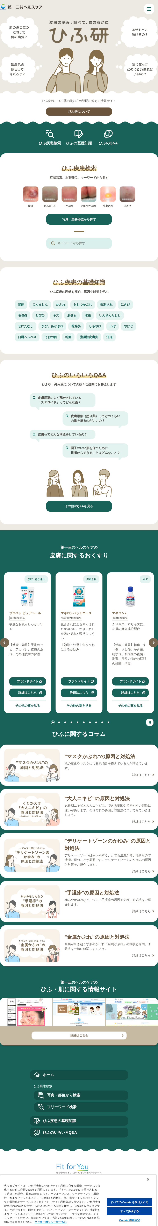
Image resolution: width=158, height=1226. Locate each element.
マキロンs (119, 613)
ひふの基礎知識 (79, 143)
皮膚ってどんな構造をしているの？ (62, 434)
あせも (72, 315)
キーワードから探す (71, 243)
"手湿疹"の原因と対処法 (92, 893)
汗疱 (109, 337)
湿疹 (21, 304)
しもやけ (95, 326)
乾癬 (68, 337)
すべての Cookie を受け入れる (129, 1202)
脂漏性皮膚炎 (89, 337)
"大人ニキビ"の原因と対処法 (97, 798)
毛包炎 (22, 315)
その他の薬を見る (27, 705)
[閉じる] (148, 1179)
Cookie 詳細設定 (129, 1220)
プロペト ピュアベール (25, 613)
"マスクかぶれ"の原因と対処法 (100, 756)
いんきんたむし (110, 315)
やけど (128, 326)
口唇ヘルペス (27, 337)
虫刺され (106, 304)
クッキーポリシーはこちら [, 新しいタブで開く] (51, 1222)
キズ (56, 315)
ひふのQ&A (108, 143)
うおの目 (51, 337)
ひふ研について (79, 111)
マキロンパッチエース (76, 613)
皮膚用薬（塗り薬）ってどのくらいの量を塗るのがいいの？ (95, 418)
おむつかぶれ (82, 304)
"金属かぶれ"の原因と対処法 (97, 937)
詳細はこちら (27, 692)
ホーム (48, 1075)
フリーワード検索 (62, 1107)
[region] (78, 1200)
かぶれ (60, 304)
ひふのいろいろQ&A (60, 1132)
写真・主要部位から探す (79, 219)
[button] (4, 642)
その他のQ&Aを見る (79, 506)
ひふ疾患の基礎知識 (59, 1121)
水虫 (88, 315)
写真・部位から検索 (63, 1095)
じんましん (40, 304)
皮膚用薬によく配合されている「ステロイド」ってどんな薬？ (59, 400)
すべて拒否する (129, 1211)
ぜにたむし (25, 326)
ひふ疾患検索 (50, 143)
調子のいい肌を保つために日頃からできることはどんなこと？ (95, 450)
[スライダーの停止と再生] (149, 722)
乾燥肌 (76, 326)
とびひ (40, 315)
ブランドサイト (27, 681)
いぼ (112, 326)
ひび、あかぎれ (52, 326)
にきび (125, 304)
